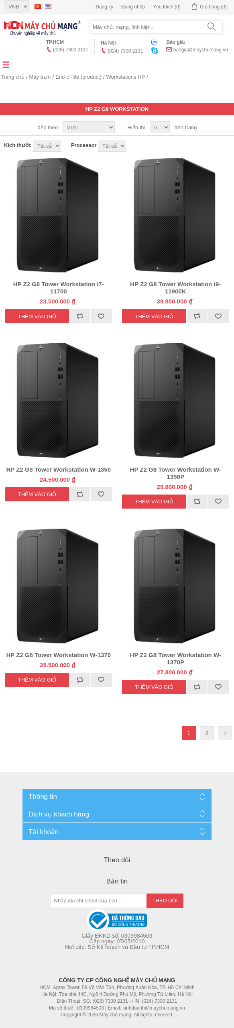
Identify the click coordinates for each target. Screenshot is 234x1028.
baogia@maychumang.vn (200, 50)
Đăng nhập (133, 7)
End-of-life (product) (78, 77)
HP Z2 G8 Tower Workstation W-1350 (58, 469)
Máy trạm (40, 77)
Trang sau (225, 733)
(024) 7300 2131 (125, 51)
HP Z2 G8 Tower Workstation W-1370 (58, 654)
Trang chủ (12, 77)
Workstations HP (125, 77)
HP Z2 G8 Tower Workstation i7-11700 (58, 288)
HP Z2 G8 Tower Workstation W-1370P (175, 658)
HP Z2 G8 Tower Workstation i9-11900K (175, 288)
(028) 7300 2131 (70, 50)
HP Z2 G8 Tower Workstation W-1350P (175, 473)
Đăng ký (104, 7)
